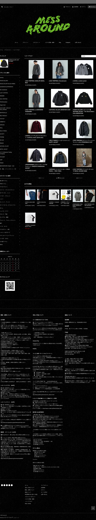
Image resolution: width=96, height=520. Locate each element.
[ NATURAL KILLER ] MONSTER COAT (59, 109)
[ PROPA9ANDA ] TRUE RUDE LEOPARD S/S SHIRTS (77, 205)
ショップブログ (28, 501)
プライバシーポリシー (30, 496)
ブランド (26, 42)
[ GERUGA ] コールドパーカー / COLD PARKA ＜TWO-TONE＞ (59, 170)
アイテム (91, 6)
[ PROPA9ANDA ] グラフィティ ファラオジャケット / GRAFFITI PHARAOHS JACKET (36, 166)
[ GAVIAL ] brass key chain (41, 203)
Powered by (9, 517)
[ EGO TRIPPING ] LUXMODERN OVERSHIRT (34, 110)
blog (60, 42)
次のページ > (79, 178)
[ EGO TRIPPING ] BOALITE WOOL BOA (35, 81)
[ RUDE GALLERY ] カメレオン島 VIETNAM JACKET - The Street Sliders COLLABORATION (83, 111)
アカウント (68, 6)
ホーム (16, 42)
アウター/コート (8, 49)
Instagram (68, 42)
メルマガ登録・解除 (49, 42)
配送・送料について (29, 489)
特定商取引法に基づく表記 (31, 494)
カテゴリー (36, 42)
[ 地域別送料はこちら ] (6, 346)
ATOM (29, 503)
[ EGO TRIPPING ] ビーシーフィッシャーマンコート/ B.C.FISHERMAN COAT (84, 141)
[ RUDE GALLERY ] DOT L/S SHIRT (14, 60)
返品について (28, 492)
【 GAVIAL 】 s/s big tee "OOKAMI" (54, 203)
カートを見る (44, 492)
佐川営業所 (3, 363)
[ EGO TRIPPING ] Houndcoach (57, 81)
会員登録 (76, 6)
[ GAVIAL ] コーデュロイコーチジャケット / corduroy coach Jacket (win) (36, 136)
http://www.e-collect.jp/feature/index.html (52, 408)
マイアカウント (44, 485)
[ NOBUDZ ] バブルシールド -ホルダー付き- (65, 203)
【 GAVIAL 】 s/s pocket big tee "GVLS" (30, 226)
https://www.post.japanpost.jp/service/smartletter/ (12, 458)
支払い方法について (29, 487)
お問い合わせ (78, 42)
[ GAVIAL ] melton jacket (79, 81)
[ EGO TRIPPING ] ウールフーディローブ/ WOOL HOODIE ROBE (83, 170)
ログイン (84, 6)
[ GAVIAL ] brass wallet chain (30, 203)
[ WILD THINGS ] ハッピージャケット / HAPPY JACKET (59, 141)
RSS (26, 503)
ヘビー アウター (16, 49)
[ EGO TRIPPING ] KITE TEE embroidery (89, 205)
